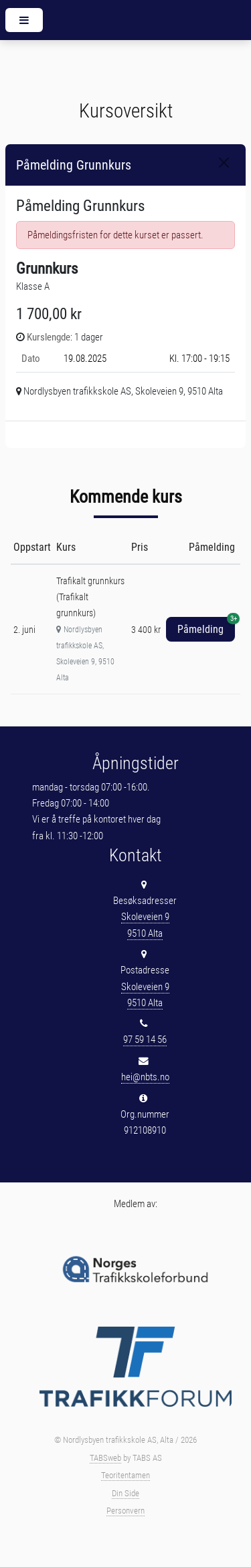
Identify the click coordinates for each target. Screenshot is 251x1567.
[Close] (224, 162)
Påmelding (206, 626)
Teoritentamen (125, 1475)
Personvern (125, 1511)
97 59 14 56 (145, 1040)
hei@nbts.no (145, 1077)
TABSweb (105, 1458)
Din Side (125, 1493)
